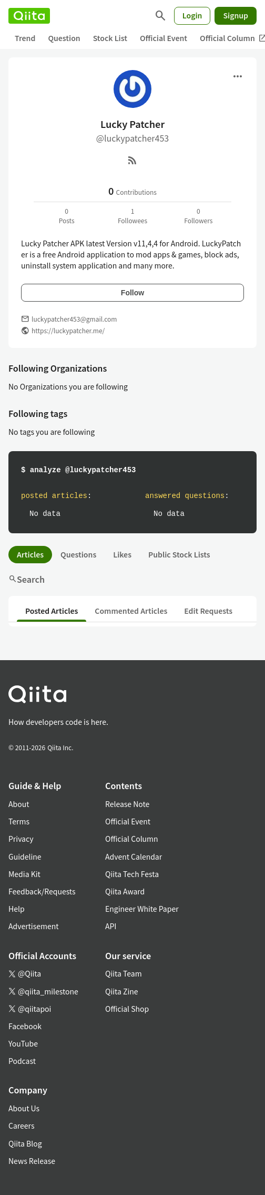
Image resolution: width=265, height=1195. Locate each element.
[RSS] (132, 160)
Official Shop (127, 1008)
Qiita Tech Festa (132, 874)
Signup (235, 15)
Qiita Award (125, 891)
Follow (132, 292)
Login (192, 15)
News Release (31, 1161)
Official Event (163, 38)
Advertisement (33, 926)
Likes (122, 554)
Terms (18, 821)
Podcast (22, 1060)
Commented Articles (131, 610)
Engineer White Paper (142, 908)
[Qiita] (29, 16)
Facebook (25, 1026)
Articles (30, 554)
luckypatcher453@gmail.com (74, 318)
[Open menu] (237, 76)
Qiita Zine (121, 991)
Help (16, 908)
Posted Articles (51, 610)
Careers (21, 1125)
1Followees (132, 215)
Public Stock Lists (179, 554)
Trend (25, 38)
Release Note (127, 804)
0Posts (67, 215)
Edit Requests (208, 610)
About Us (23, 1108)
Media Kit (24, 874)
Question (64, 38)
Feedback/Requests (42, 891)
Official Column (131, 838)
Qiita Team (123, 973)
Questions (78, 554)
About (18, 804)
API (110, 926)
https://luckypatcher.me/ (68, 330)
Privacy (20, 838)
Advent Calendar (133, 856)
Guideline (25, 856)
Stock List (110, 38)
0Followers (198, 215)
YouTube (23, 1043)
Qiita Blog (25, 1143)
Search (26, 579)
